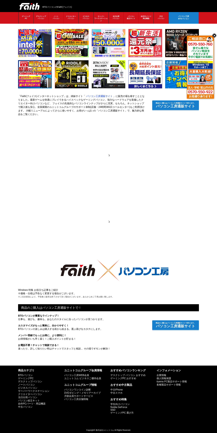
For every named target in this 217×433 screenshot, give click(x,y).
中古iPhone (116, 389)
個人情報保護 (164, 378)
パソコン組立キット (131, 17)
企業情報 (161, 375)
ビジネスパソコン (86, 17)
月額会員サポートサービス (78, 396)
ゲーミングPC (26, 17)
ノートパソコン (56, 17)
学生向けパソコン (120, 404)
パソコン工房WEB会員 (76, 375)
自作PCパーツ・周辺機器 (32, 403)
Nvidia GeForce (118, 407)
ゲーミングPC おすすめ (123, 378)
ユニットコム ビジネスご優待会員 (82, 378)
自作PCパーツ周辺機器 (146, 17)
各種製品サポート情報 (169, 384)
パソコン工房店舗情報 (76, 399)
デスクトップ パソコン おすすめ (128, 375)
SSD (112, 410)
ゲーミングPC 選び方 (122, 412)
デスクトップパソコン (41, 17)
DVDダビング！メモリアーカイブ (82, 393)
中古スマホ (116, 393)
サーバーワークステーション (101, 18)
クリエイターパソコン (71, 17)
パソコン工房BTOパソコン (183, 17)
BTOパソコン (25, 375)
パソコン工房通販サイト (99, 96)
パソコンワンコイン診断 (77, 389)
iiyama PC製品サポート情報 (172, 381)
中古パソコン (161, 17)
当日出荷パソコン (116, 17)
